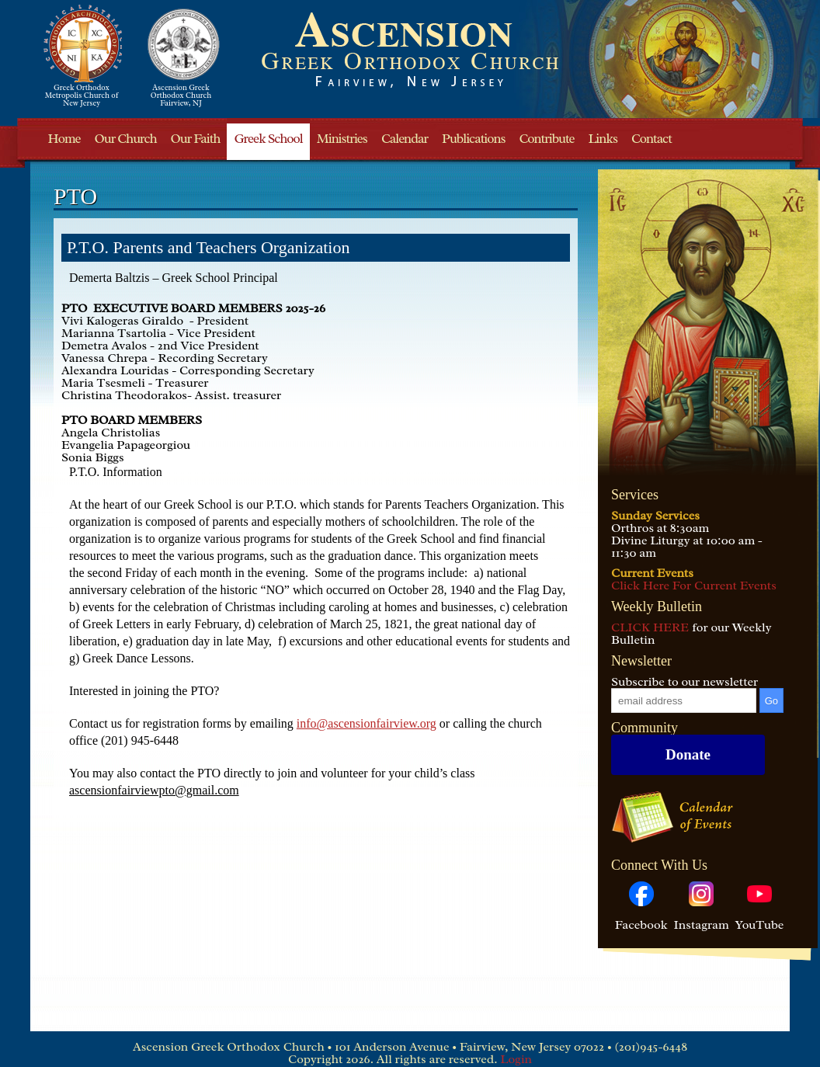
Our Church (125, 138)
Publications (473, 138)
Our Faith (196, 138)
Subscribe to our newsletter (684, 682)
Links (603, 138)
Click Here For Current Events (694, 585)
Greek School (268, 138)
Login (516, 1059)
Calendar (404, 138)
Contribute (547, 138)
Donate (688, 754)
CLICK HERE (650, 627)
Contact (651, 138)
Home (64, 138)
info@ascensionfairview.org (366, 723)
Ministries (342, 138)
